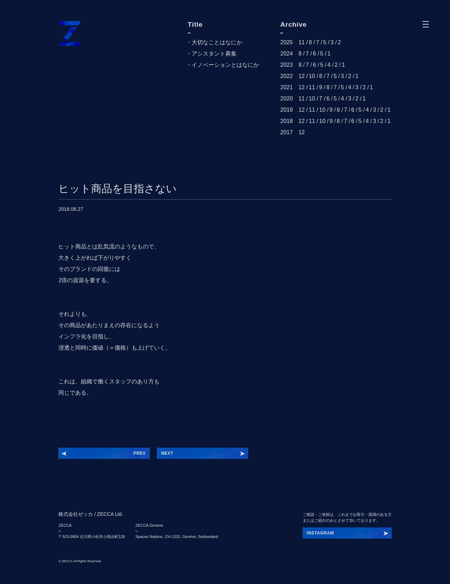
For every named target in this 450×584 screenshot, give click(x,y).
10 (312, 76)
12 (301, 76)
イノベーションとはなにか (225, 65)
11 (301, 42)
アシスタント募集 (214, 54)
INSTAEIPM (319, 533)
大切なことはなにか (217, 42)
